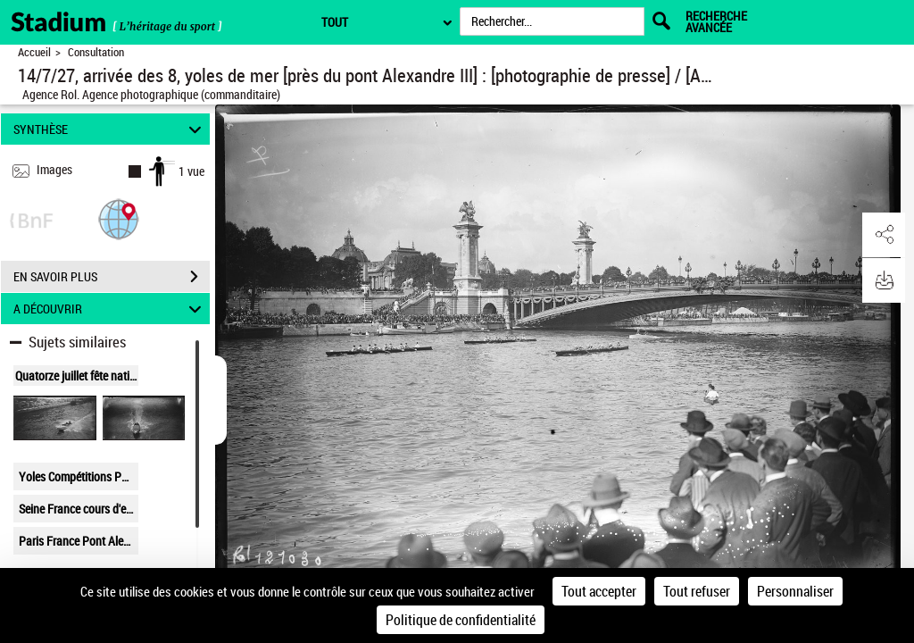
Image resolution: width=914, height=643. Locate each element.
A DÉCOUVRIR (110, 308)
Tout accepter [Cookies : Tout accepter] (598, 591)
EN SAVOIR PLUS (111, 276)
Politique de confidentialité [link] (461, 620)
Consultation (96, 52)
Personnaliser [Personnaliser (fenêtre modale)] (795, 591)
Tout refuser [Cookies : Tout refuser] (696, 591)
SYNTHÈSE (110, 129)
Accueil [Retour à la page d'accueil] (34, 52)
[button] (118, 218)
